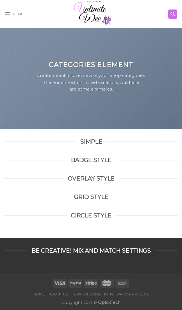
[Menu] (14, 14)
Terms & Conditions (92, 294)
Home (39, 294)
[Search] (173, 14)
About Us (58, 294)
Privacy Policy (133, 294)
